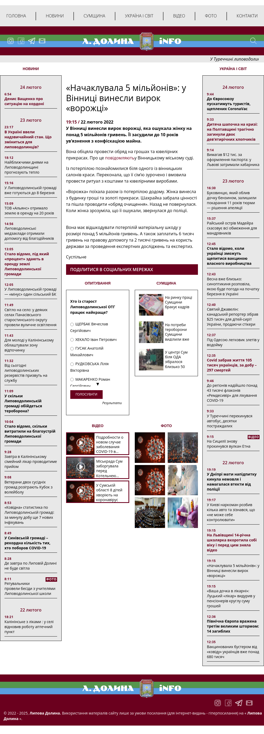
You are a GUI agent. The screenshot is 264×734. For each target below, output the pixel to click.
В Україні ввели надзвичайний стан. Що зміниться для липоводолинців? (28, 139)
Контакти (247, 16)
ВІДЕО (97, 426)
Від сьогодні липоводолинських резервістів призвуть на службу (25, 373)
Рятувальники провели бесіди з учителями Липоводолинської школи (29, 588)
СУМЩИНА (166, 283)
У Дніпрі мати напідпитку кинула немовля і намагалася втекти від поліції (232, 482)
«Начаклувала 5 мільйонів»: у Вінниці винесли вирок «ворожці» (233, 570)
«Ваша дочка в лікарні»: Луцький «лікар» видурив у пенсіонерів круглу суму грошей (231, 598)
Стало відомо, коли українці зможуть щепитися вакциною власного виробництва (229, 256)
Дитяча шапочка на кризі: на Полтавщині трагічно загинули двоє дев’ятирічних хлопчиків (232, 132)
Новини (55, 16)
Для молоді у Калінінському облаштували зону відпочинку (29, 345)
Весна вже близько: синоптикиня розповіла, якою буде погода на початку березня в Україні (233, 286)
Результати (112, 403)
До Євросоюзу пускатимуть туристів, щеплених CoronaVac (229, 103)
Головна (16, 16)
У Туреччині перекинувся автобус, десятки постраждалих (229, 420)
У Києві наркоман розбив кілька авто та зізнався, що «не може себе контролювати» (231, 512)
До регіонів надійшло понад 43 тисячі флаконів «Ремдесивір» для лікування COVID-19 (232, 393)
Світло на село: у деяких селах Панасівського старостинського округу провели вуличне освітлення (30, 317)
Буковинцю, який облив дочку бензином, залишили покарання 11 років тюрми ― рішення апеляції (231, 200)
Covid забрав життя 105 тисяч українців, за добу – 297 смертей (232, 365)
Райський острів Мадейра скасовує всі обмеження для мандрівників (232, 228)
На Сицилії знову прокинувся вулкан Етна (228, 444)
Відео (179, 16)
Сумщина (94, 16)
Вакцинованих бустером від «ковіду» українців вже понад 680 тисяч (233, 651)
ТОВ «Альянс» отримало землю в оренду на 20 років (29, 210)
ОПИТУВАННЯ (98, 283)
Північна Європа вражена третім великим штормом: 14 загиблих (233, 626)
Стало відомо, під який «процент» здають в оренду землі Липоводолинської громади (26, 263)
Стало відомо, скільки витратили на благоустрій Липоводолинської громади (30, 434)
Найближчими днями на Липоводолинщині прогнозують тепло (26, 167)
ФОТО (166, 426)
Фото (211, 16)
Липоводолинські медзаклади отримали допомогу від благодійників (29, 233)
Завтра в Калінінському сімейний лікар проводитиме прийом (30, 461)
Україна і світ (139, 16)
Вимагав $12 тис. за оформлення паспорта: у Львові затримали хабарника (233, 159)
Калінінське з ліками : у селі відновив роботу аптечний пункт (29, 626)
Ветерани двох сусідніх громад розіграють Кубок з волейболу (28, 487)
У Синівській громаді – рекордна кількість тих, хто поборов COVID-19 (27, 542)
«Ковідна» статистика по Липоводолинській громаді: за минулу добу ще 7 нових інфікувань (29, 515)
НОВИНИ (31, 69)
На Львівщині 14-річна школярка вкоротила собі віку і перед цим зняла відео (232, 542)
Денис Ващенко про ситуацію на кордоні (24, 101)
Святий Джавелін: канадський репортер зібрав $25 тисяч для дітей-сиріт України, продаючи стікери (232, 317)
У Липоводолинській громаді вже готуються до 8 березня (30, 190)
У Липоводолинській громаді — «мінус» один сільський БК (30, 292)
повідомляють (120, 158)
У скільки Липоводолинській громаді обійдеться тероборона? (23, 403)
